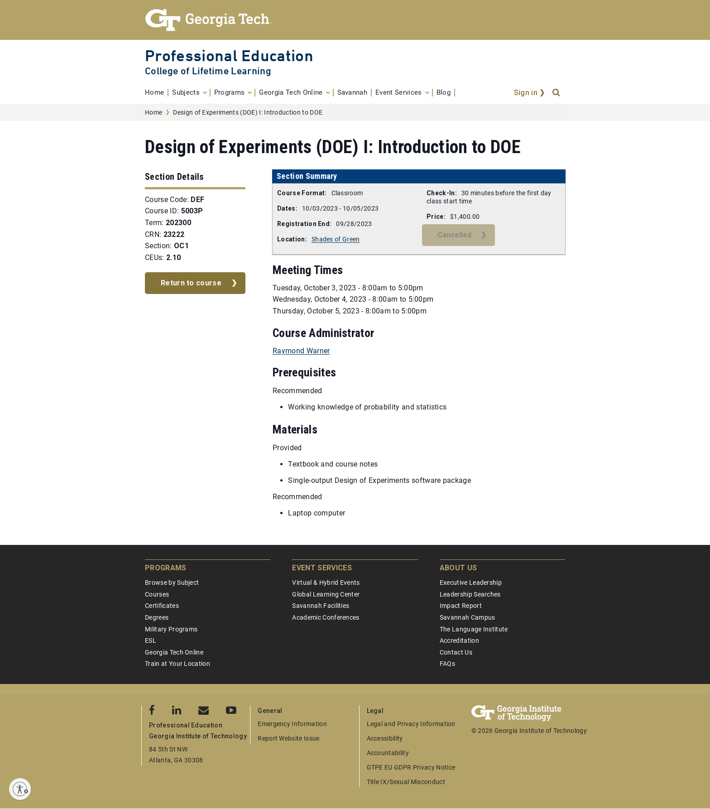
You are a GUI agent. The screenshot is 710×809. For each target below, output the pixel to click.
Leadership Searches (470, 594)
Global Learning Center (326, 594)
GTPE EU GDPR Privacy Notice (411, 767)
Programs (166, 567)
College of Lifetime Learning (208, 71)
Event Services (321, 567)
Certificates (162, 605)
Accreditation (459, 640)
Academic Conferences (325, 617)
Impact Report (461, 605)
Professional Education (229, 55)
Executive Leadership (471, 582)
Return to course (191, 283)
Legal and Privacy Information (411, 723)
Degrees (156, 617)
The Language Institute (474, 629)
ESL (150, 640)
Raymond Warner (301, 351)
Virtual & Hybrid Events (326, 582)
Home (153, 112)
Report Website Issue (288, 738)
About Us (458, 567)
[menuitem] (156, 92)
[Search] (556, 92)
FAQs (447, 663)
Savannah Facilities (320, 605)
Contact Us (456, 652)
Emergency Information (292, 723)
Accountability (388, 752)
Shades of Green (336, 239)
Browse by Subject (172, 582)
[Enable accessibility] (20, 789)
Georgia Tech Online (174, 652)
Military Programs (171, 629)
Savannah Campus (467, 617)
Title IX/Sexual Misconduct (406, 781)
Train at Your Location (177, 663)
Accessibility (385, 738)
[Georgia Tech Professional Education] (355, 20)
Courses (157, 594)
